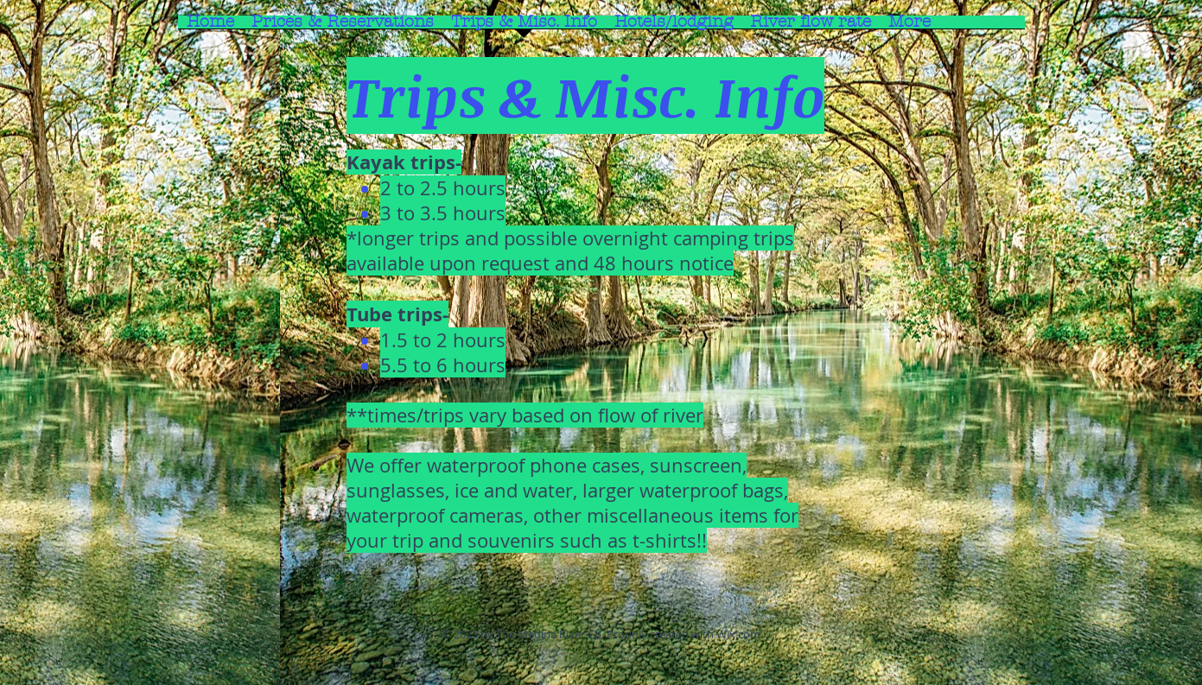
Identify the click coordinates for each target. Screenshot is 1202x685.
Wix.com (738, 634)
